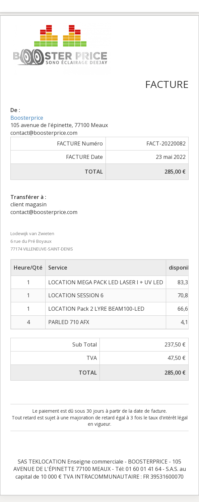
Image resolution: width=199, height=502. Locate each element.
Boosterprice (26, 117)
